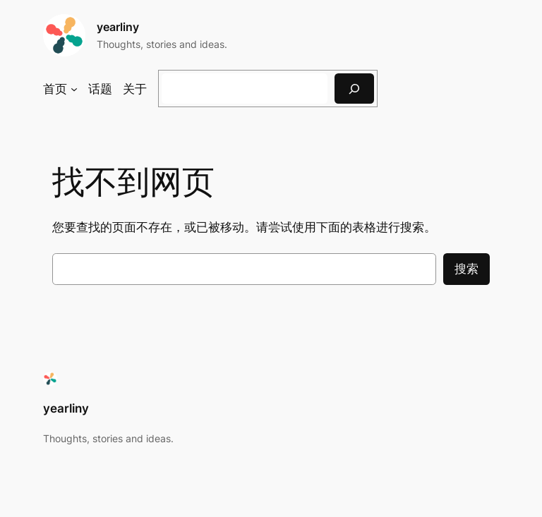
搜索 (466, 269)
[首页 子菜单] (74, 88)
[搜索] (354, 88)
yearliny (118, 27)
